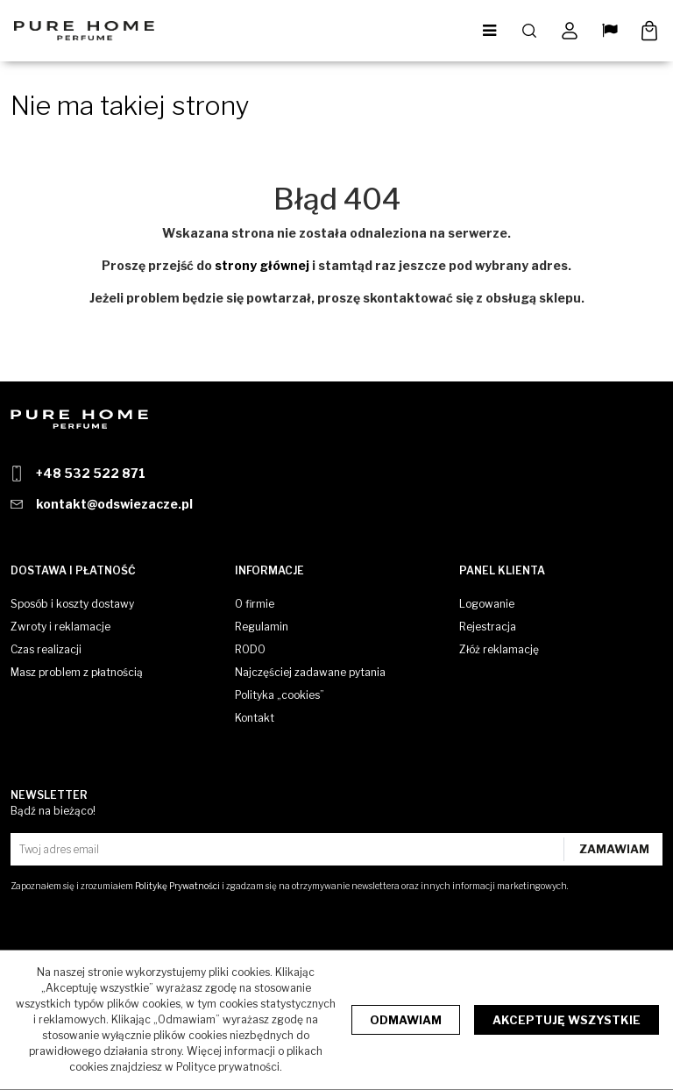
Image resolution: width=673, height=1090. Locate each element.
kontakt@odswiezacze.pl (114, 503)
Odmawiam (406, 1020)
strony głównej (262, 265)
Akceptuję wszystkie (566, 1020)
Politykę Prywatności (177, 885)
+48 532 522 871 (90, 473)
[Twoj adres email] (289, 849)
